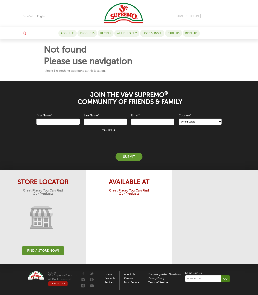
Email (135, 115)
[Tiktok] (227, 16)
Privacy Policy (156, 278)
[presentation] (129, 140)
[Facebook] (203, 16)
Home (108, 274)
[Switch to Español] (28, 16)
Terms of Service (158, 282)
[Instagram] (215, 16)
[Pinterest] (209, 16)
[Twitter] (221, 16)
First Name (44, 115)
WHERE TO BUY (127, 33)
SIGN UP (182, 16)
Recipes (105, 33)
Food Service (152, 33)
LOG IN (194, 16)
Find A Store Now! (43, 250)
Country (185, 115)
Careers (173, 33)
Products (87, 33)
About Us (67, 33)
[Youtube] (232, 16)
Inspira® (191, 33)
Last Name (91, 115)
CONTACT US (58, 283)
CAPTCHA (108, 130)
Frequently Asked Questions (164, 274)
